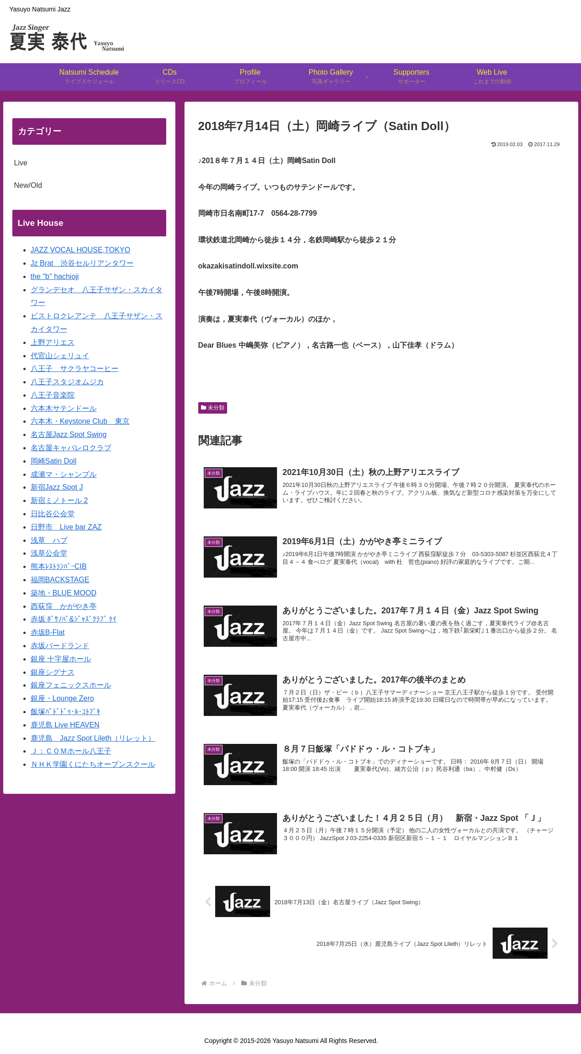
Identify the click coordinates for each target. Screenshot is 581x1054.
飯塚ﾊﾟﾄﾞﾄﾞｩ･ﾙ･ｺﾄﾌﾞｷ (65, 711)
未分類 (213, 407)
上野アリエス (53, 342)
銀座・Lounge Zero (62, 698)
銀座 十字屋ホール (61, 659)
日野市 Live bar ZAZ (66, 527)
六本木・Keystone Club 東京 (80, 421)
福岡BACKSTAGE (60, 580)
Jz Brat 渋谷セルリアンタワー (82, 263)
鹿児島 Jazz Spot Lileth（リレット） (93, 738)
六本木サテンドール (64, 408)
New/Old (28, 185)
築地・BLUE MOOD (64, 593)
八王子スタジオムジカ (67, 382)
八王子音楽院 (53, 395)
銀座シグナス (53, 672)
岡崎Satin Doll (53, 461)
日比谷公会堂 (53, 514)
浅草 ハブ (49, 540)
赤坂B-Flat (48, 632)
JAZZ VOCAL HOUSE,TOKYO (80, 250)
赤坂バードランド (60, 646)
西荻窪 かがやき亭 (64, 606)
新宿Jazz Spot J (57, 487)
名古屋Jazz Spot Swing (69, 434)
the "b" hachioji (55, 276)
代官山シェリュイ (60, 356)
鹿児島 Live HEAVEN (65, 725)
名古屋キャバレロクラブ (71, 448)
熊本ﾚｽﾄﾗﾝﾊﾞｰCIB (59, 566)
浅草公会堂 (49, 553)
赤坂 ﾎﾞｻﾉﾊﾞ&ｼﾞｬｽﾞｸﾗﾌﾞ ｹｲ (74, 619)
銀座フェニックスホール (71, 685)
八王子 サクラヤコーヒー (75, 368)
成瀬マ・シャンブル (64, 474)
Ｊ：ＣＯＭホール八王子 (71, 751)
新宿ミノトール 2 (59, 500)
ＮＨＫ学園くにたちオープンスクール (93, 764)
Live (20, 163)
